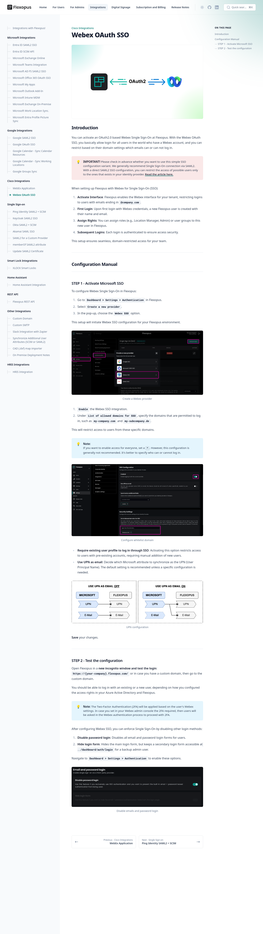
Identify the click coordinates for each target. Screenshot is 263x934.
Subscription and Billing (151, 7)
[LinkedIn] (217, 7)
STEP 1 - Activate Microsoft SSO (235, 44)
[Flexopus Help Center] (19, 7)
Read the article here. (159, 174)
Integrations (98, 7)
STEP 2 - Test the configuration (235, 48)
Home (43, 7)
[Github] (209, 7)
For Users (58, 7)
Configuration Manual (227, 39)
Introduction (222, 34)
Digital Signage (121, 7)
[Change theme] (202, 7)
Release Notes (180, 7)
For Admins (77, 7)
